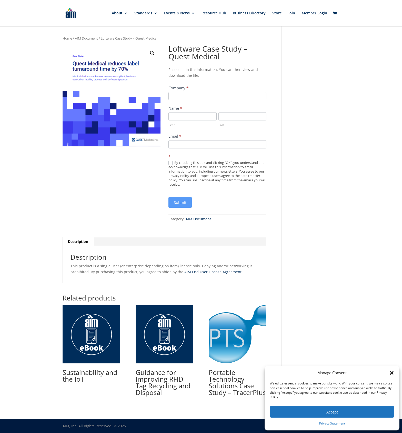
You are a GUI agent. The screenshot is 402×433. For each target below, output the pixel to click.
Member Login (314, 14)
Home (67, 38)
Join (291, 14)
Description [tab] (78, 241)
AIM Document (86, 38)
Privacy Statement (332, 423)
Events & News (177, 14)
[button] (391, 372)
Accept (332, 412)
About (117, 14)
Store (277, 14)
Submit (180, 202)
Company (178, 87)
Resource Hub (214, 14)
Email (174, 136)
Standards (143, 14)
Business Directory (249, 14)
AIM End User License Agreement (213, 271)
